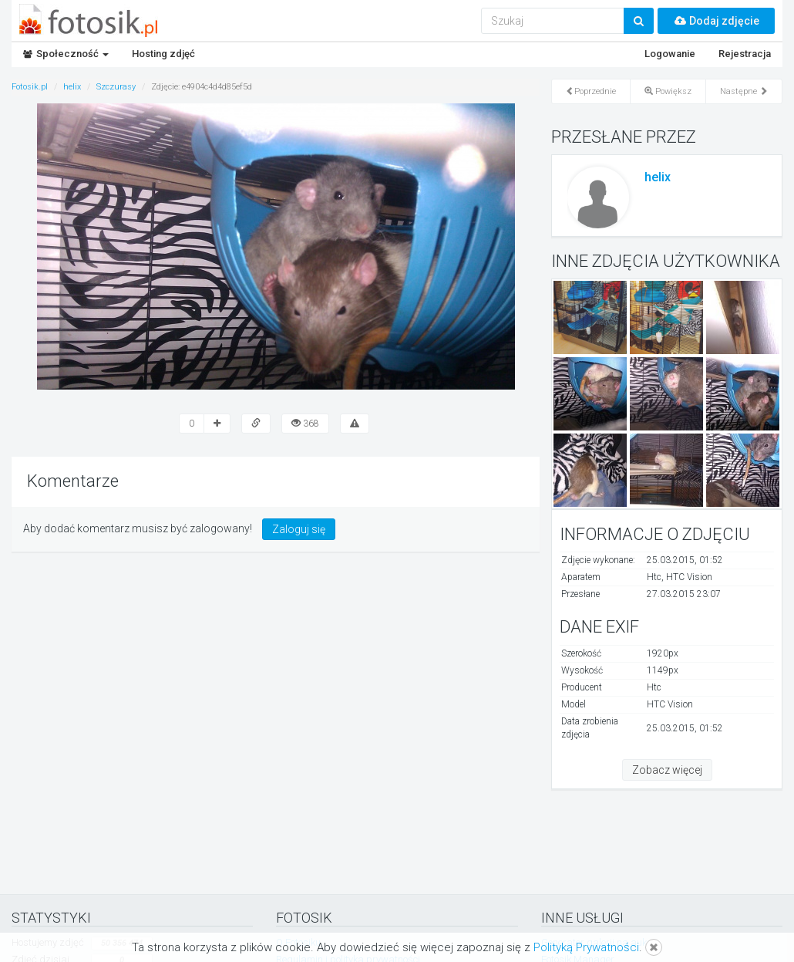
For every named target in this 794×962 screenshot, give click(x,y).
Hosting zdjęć (163, 53)
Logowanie (669, 53)
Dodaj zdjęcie (716, 21)
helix (657, 177)
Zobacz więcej (667, 770)
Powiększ (667, 91)
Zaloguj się (298, 529)
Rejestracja (744, 53)
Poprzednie (591, 91)
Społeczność (66, 53)
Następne (744, 91)
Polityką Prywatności (586, 947)
